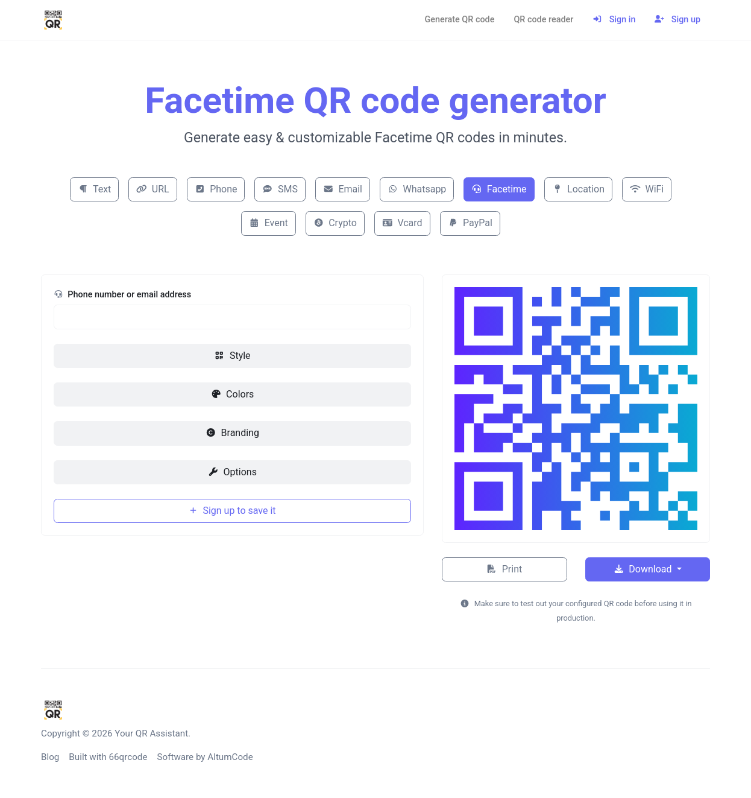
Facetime (498, 189)
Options (232, 472)
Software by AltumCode (205, 757)
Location (578, 189)
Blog (50, 757)
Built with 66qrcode (108, 757)
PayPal (470, 223)
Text (95, 189)
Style (232, 355)
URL (152, 189)
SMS (279, 189)
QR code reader (543, 19)
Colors (232, 394)
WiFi (647, 189)
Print (504, 569)
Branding (232, 433)
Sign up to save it (232, 510)
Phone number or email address (122, 295)
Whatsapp (417, 189)
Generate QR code (459, 19)
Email (342, 189)
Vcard (402, 223)
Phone (216, 189)
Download (644, 569)
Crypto (335, 223)
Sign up (677, 19)
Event (268, 223)
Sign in (613, 19)
